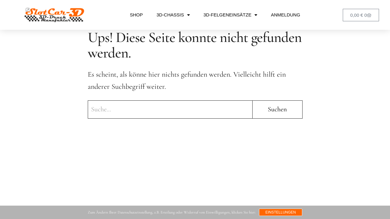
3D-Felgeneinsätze (230, 15)
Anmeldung (285, 14)
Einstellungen (280, 212)
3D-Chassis (173, 15)
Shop (136, 14)
